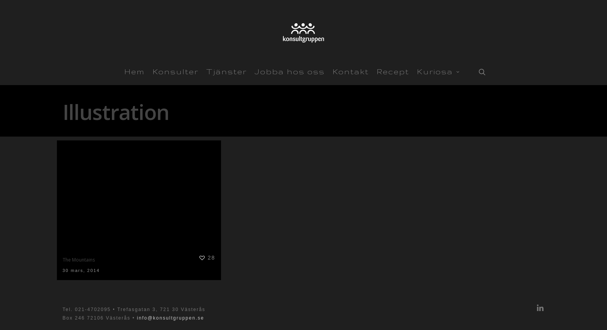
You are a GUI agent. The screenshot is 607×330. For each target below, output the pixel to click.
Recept (393, 71)
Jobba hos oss (290, 71)
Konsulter (176, 71)
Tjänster (226, 71)
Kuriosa (438, 71)
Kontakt (351, 71)
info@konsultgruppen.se (170, 318)
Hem (134, 71)
